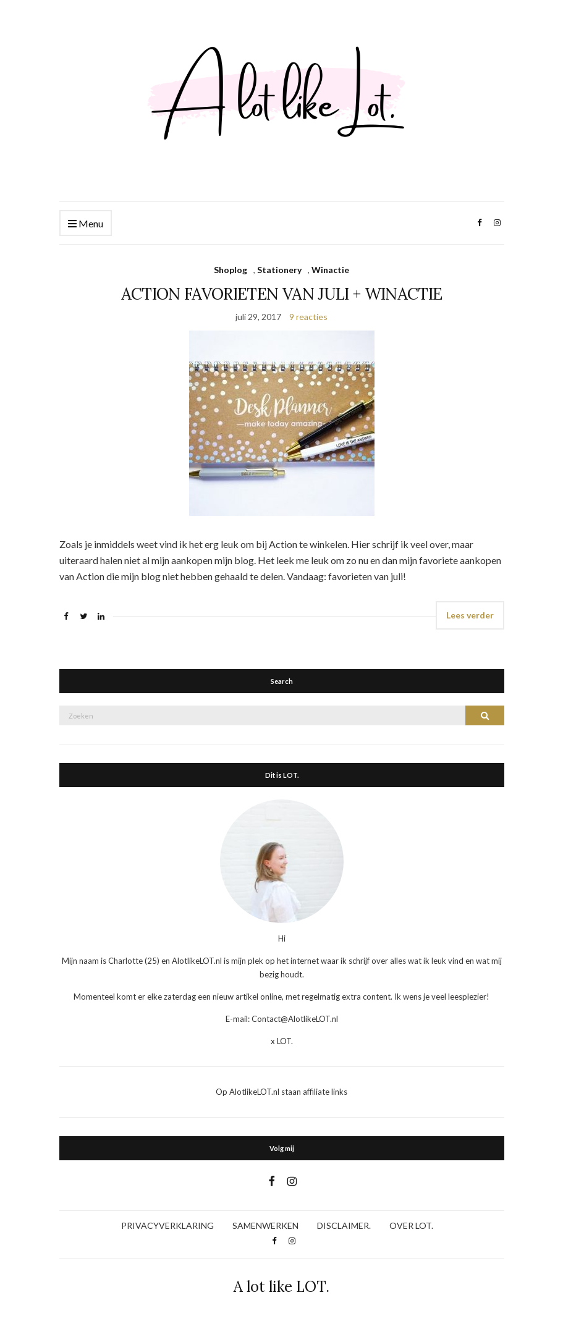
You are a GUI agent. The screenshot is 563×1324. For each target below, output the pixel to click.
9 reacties (308, 316)
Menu (85, 223)
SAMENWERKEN (265, 1225)
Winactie (330, 269)
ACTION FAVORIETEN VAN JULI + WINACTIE (281, 294)
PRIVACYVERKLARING (167, 1225)
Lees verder (470, 615)
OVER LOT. (411, 1225)
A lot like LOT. (281, 1286)
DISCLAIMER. (344, 1225)
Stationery (279, 269)
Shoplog (230, 269)
